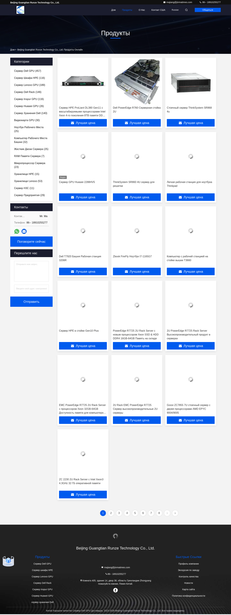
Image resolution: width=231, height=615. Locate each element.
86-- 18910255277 (210, 2)
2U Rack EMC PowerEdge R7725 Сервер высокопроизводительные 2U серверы (135, 409)
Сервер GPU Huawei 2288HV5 (77, 182)
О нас (142, 10)
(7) (29, 156)
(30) (27, 120)
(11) (24, 188)
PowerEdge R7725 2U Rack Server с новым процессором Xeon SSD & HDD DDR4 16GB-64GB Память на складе (136, 335)
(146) (27, 92)
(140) (30, 113)
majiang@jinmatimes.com (178, 2)
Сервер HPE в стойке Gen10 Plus (79, 331)
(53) (28, 181)
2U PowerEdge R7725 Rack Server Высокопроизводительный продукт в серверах (188, 335)
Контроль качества (188, 577)
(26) (29, 106)
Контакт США (158, 10)
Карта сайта (188, 590)
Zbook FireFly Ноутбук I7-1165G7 (132, 256)
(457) (27, 71)
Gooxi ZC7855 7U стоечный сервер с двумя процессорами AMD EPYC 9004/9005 (188, 409)
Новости (188, 583)
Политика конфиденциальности (188, 596)
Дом (113, 10)
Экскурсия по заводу (188, 571)
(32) (30, 140)
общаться (207, 10)
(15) (26, 174)
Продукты (127, 10)
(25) (28, 129)
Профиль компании (188, 564)
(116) (29, 78)
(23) (29, 165)
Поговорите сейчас (31, 241)
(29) (29, 195)
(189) (29, 85)
